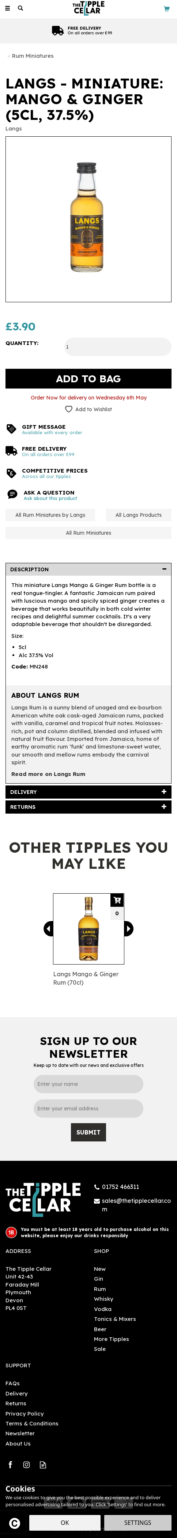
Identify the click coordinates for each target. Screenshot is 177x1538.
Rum (100, 1288)
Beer (100, 1329)
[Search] (20, 8)
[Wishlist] (33, 8)
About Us (18, 1443)
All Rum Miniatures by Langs (50, 515)
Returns (15, 1403)
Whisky (103, 1298)
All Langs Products (139, 515)
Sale (100, 1348)
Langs (13, 128)
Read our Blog (43, 1464)
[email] (88, 1108)
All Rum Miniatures (88, 533)
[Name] (88, 1084)
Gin (98, 1278)
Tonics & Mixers (115, 1318)
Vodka (103, 1309)
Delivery (16, 1393)
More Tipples (111, 1339)
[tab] (88, 569)
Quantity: (21, 343)
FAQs (12, 1383)
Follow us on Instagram (26, 1464)
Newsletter (20, 1433)
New (100, 1268)
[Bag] (167, 8)
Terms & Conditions (32, 1423)
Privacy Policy (24, 1413)
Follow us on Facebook (10, 1464)
